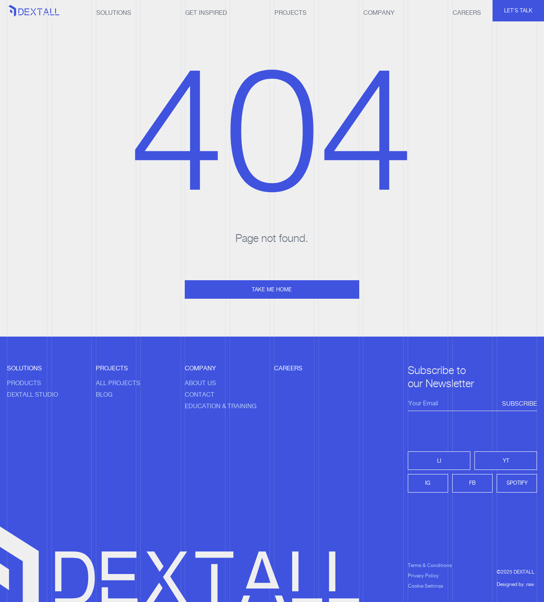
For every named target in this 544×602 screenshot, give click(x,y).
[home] (34, 11)
